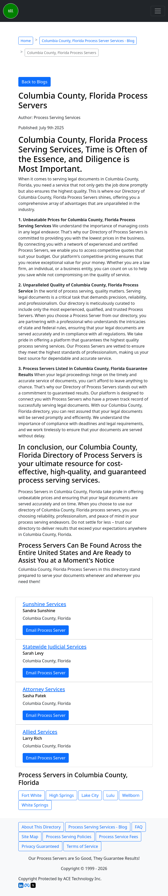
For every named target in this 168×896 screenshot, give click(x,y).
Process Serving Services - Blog (97, 827)
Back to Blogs (34, 82)
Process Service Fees (118, 836)
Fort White (31, 795)
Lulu (110, 795)
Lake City (90, 795)
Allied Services (40, 731)
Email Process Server (45, 630)
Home (26, 40)
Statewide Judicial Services (55, 646)
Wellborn (130, 795)
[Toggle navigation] (158, 11)
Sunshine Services (44, 604)
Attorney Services (44, 689)
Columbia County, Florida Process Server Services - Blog (88, 40)
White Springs (35, 805)
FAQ (139, 827)
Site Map (30, 836)
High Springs (61, 795)
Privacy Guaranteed (40, 846)
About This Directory (41, 827)
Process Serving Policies (68, 836)
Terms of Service (82, 846)
